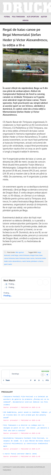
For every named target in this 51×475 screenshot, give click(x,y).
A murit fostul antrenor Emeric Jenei (20, 454)
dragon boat (34, 255)
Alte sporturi (20, 252)
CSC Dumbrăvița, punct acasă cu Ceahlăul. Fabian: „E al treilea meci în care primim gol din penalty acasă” (27, 414)
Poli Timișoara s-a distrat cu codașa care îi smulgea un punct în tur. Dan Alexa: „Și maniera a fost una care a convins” (26, 427)
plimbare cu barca (37, 261)
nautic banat (26, 261)
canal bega (14, 255)
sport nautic (8, 264)
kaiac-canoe (30, 258)
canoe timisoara (24, 255)
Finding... (8, 296)
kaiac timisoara (21, 258)
